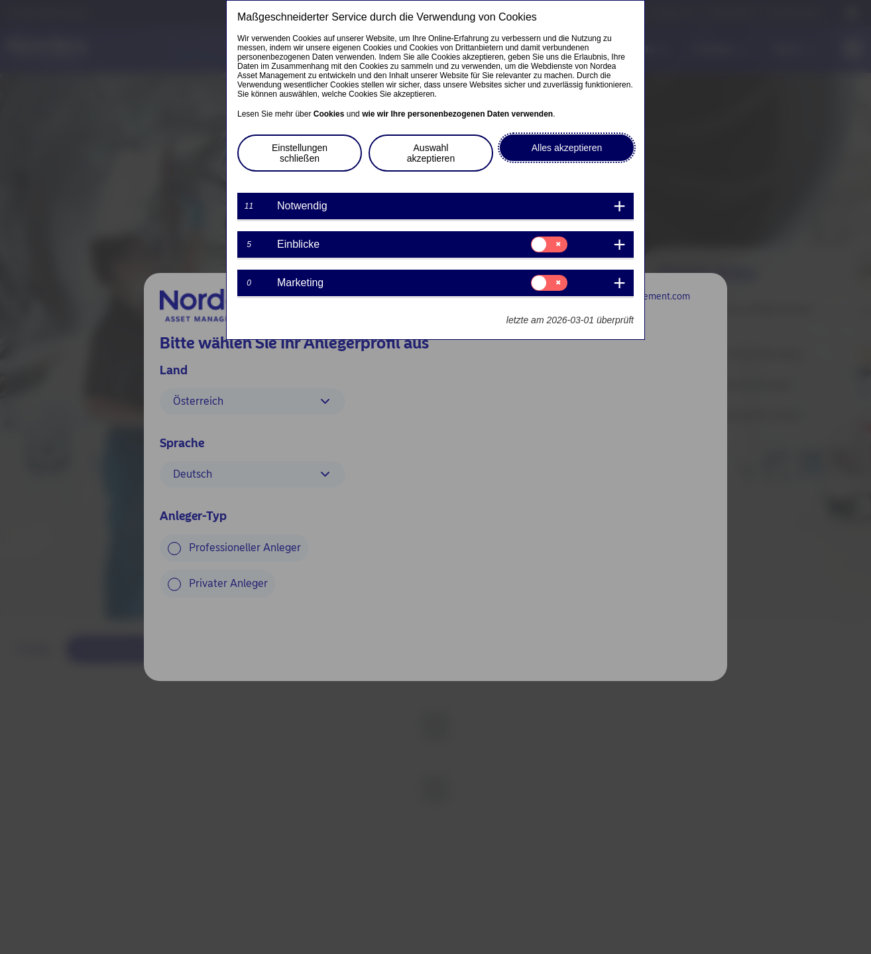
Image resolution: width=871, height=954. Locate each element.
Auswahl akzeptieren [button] (431, 153)
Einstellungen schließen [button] (299, 153)
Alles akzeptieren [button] (567, 147)
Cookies (329, 114)
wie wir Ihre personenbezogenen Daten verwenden (457, 114)
